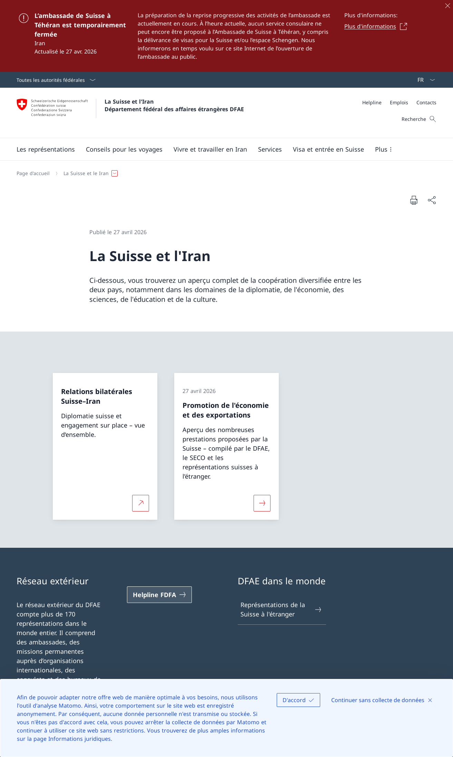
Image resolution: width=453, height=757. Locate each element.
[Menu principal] (221, 149)
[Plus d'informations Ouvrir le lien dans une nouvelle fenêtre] (377, 26)
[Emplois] (399, 102)
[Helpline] (372, 102)
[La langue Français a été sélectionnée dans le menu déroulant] (424, 80)
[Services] (270, 149)
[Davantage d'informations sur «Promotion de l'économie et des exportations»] (262, 503)
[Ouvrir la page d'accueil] (130, 113)
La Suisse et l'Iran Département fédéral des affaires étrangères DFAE (174, 105)
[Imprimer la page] (414, 200)
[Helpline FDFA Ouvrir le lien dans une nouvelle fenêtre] (159, 594)
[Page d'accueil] (33, 173)
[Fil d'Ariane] (223, 173)
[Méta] (399, 102)
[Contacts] (426, 102)
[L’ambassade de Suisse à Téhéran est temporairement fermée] (226, 36)
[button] (45, 149)
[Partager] (432, 200)
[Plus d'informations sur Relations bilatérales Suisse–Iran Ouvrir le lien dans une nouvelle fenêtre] (140, 503)
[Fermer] (447, 5)
